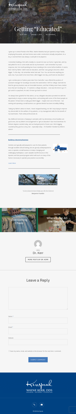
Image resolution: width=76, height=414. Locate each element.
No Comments (50, 34)
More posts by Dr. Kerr (38, 259)
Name (10, 316)
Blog (38, 22)
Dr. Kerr (24, 34)
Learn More (12, 163)
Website (10, 338)
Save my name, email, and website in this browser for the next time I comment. (35, 351)
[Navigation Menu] (67, 6)
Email (10, 327)
